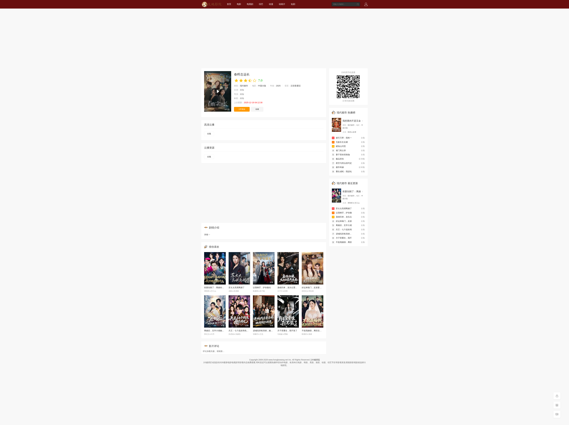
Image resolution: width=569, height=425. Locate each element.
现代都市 (244, 86)
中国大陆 (262, 86)
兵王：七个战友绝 (342, 229)
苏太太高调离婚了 (237, 287)
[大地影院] (315, 360)
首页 (229, 4)
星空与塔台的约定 (342, 163)
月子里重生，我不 (342, 238)
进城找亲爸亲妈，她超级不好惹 (267, 330)
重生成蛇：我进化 (342, 171)
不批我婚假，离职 (342, 242)
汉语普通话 (296, 86)
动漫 (271, 4)
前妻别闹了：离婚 (352, 191)
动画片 (282, 4)
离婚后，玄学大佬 (342, 225)
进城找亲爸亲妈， (342, 234)
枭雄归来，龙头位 (342, 217)
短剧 (293, 4)
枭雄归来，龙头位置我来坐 (289, 287)
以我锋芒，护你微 (342, 213)
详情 (207, 234)
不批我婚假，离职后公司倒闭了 (316, 330)
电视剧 (250, 4)
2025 (278, 86)
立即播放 (241, 109)
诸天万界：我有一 (342, 138)
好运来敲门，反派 (342, 221)
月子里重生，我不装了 (287, 330)
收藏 (257, 109)
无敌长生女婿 (340, 142)
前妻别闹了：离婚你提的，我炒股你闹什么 (223, 287)
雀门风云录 (339, 150)
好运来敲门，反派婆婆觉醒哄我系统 (318, 287)
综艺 (261, 4)
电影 (239, 4)
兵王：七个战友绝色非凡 (240, 330)
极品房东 (338, 159)
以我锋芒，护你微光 (262, 287)
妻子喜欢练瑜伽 (341, 154)
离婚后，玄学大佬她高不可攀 (217, 330)
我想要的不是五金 (352, 121)
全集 (209, 134)
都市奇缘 (338, 167)
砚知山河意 (339, 146)
